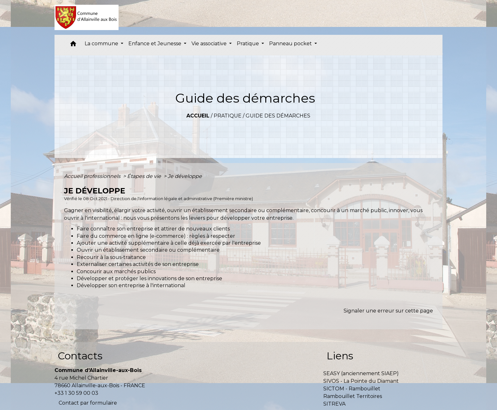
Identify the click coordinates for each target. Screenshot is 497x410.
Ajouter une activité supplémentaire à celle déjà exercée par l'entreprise (169, 243)
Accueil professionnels (93, 176)
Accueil (198, 116)
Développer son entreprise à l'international (131, 285)
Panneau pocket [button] (291, 44)
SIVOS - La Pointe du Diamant (361, 381)
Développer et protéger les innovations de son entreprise (149, 278)
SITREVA (334, 404)
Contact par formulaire (88, 403)
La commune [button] (102, 44)
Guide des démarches (278, 116)
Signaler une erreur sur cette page (388, 311)
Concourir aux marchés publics (116, 271)
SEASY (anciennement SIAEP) (361, 373)
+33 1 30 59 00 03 (76, 393)
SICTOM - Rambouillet (351, 389)
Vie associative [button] (209, 44)
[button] (73, 45)
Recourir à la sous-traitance (111, 257)
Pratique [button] (248, 44)
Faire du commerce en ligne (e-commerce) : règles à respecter (156, 236)
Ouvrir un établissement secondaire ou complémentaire (148, 250)
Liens (339, 356)
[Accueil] (87, 17)
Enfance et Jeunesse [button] (155, 44)
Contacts (80, 356)
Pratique (228, 116)
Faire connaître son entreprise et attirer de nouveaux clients (153, 229)
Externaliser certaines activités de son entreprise (138, 264)
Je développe (185, 176)
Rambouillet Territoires (352, 396)
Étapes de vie (144, 176)
